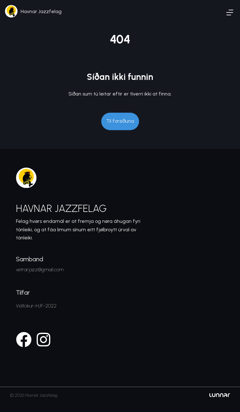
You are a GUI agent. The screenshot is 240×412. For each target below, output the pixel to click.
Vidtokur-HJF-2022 (36, 306)
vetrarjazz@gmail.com (39, 269)
